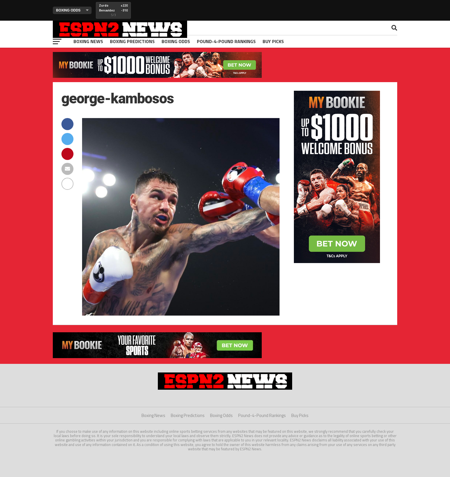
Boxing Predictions (132, 41)
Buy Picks (273, 41)
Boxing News (88, 41)
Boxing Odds (176, 41)
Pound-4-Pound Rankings (226, 41)
